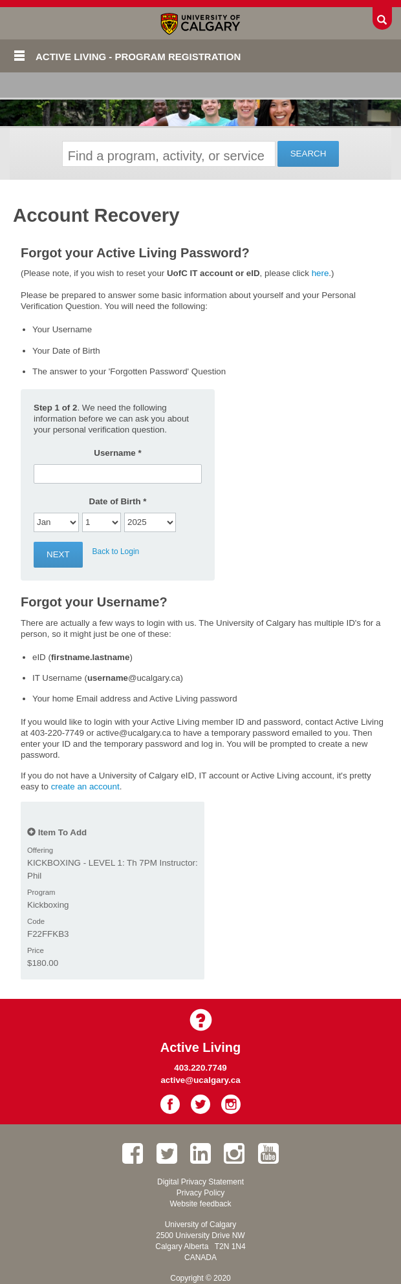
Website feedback (200, 1203)
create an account (85, 786)
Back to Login (116, 551)
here (320, 273)
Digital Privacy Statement (200, 1181)
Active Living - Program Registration (138, 56)
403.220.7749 (200, 1068)
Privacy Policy (201, 1192)
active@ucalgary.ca (200, 1080)
